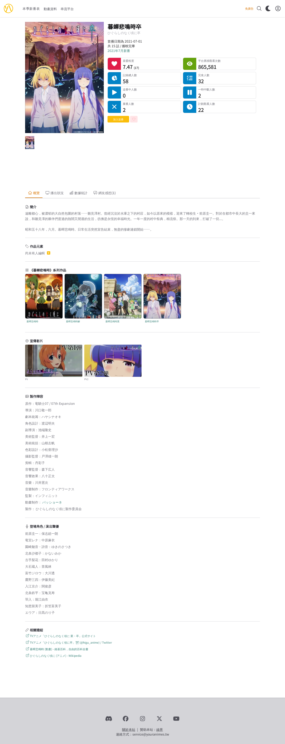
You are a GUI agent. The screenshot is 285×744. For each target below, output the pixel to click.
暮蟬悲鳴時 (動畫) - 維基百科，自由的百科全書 (56, 649)
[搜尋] (259, 8)
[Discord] (108, 718)
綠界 (159, 729)
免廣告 (249, 8)
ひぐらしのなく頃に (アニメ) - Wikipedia (53, 655)
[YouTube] (176, 718)
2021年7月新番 (119, 50)
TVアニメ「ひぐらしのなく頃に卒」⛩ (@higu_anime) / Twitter (68, 642)
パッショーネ (52, 502)
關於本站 (128, 729)
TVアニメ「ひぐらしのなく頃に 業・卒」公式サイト (60, 636)
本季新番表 (31, 8)
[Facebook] (125, 718)
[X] (159, 718)
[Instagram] (142, 718)
